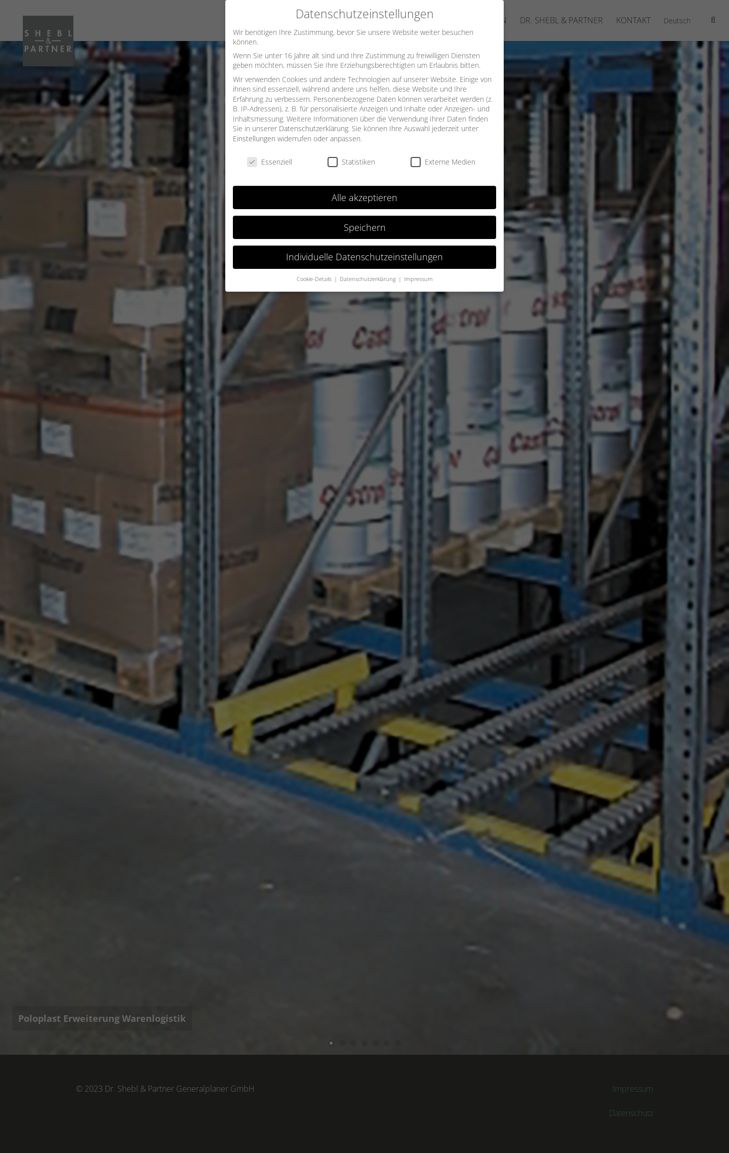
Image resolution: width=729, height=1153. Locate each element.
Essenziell (269, 162)
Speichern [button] (365, 227)
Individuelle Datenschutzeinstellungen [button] (364, 257)
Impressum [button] (418, 279)
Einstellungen (254, 138)
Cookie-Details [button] (315, 279)
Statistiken (351, 162)
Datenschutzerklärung (313, 128)
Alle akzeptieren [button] (364, 197)
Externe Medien (443, 162)
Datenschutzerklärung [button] (368, 279)
